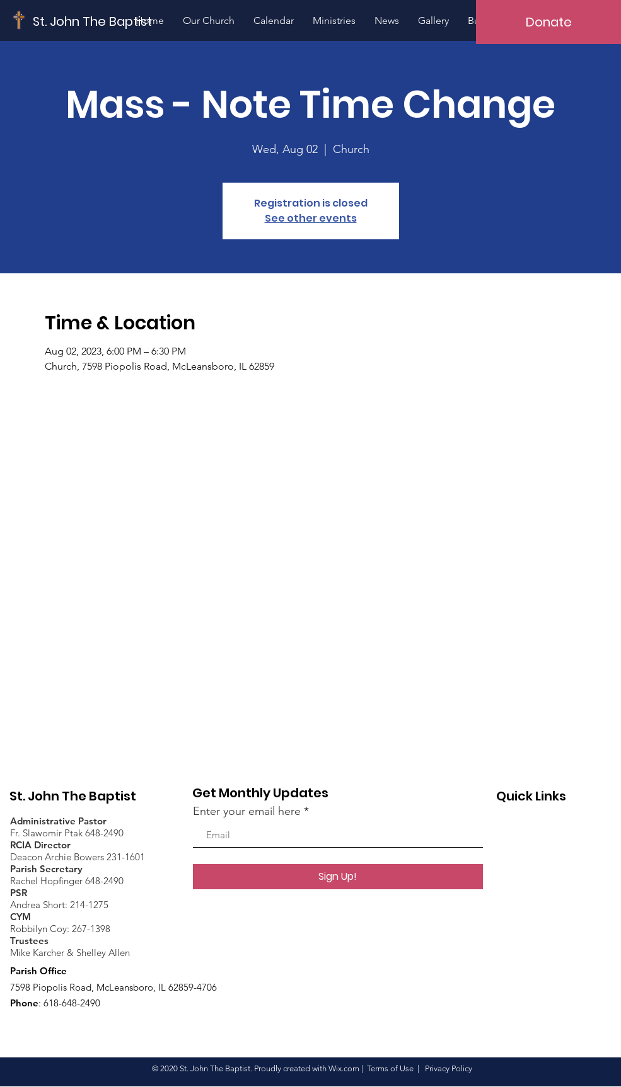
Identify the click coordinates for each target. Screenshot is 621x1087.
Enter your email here (247, 811)
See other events (311, 218)
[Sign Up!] (338, 876)
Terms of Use (390, 1068)
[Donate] (548, 22)
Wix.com (343, 1068)
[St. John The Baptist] (93, 21)
